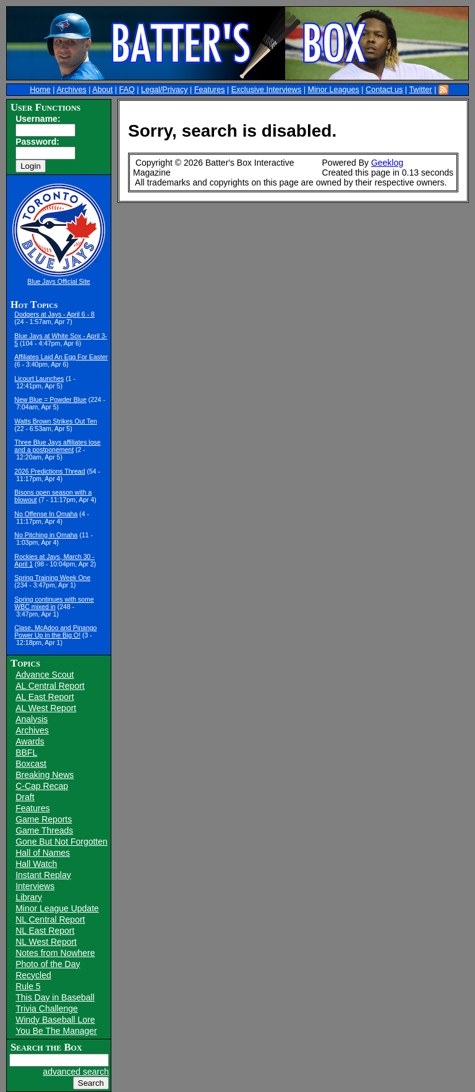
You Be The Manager (56, 1031)
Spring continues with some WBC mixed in (53, 602)
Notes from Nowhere (55, 953)
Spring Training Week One (52, 577)
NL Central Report (50, 919)
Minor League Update (57, 908)
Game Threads (44, 830)
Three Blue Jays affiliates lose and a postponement (57, 445)
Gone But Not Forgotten (61, 842)
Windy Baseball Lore (55, 1020)
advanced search (76, 1072)
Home (40, 89)
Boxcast (30, 764)
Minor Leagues (333, 89)
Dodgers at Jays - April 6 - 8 (54, 314)
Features (209, 89)
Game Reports (43, 819)
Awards (29, 741)
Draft (24, 797)
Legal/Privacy (164, 89)
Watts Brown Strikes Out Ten (55, 421)
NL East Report (44, 931)
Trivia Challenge (46, 1008)
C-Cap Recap (41, 786)
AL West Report (45, 708)
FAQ (127, 89)
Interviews (34, 886)
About (102, 89)
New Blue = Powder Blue (50, 399)
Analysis (31, 719)
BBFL (26, 752)
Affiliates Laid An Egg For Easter (61, 356)
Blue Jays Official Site (58, 281)
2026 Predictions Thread (49, 471)
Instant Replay (43, 875)
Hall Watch (36, 864)
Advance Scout (44, 675)
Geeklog (387, 163)
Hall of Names (42, 853)
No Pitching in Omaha (45, 535)
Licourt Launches (39, 378)
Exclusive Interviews (266, 89)
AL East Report (44, 697)
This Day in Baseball (55, 997)
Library (28, 897)
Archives (71, 89)
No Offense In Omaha (45, 514)
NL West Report (46, 942)
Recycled (33, 975)
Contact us (384, 89)
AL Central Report (50, 686)
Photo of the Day (47, 964)
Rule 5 (27, 986)
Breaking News (44, 775)
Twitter (420, 89)
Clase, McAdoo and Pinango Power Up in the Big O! (55, 631)
